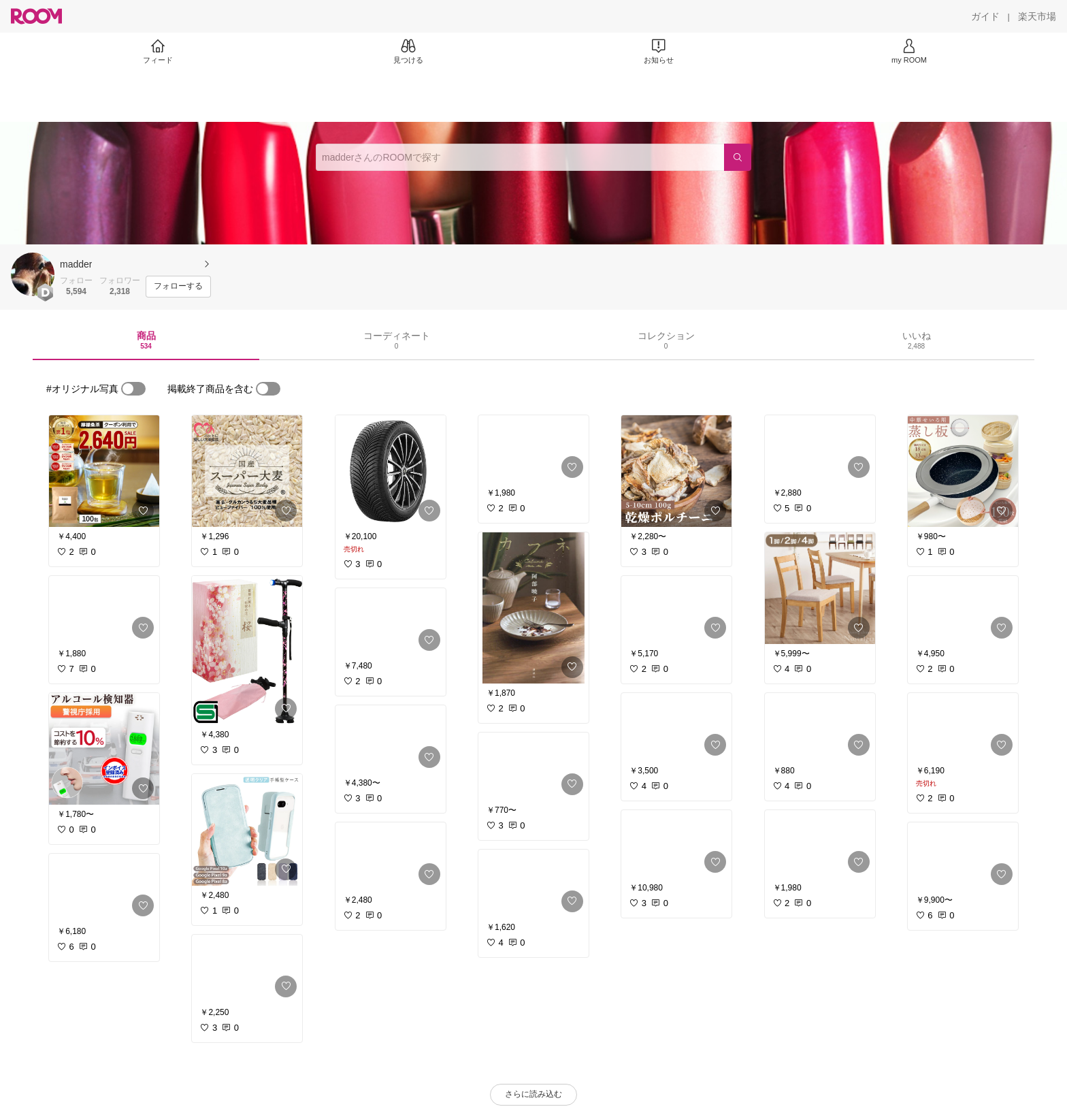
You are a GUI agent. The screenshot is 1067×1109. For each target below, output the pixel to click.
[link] (104, 471)
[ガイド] (985, 16)
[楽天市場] (1037, 16)
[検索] (737, 157)
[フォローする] (178, 287)
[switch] (133, 389)
